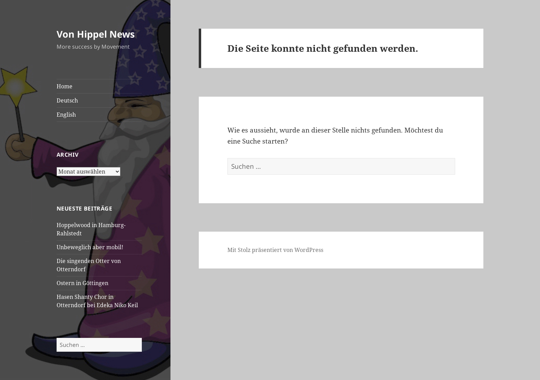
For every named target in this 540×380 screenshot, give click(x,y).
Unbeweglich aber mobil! (90, 247)
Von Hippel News (96, 34)
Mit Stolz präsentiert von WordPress (275, 250)
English (66, 114)
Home (64, 86)
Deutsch (67, 100)
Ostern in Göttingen (82, 283)
